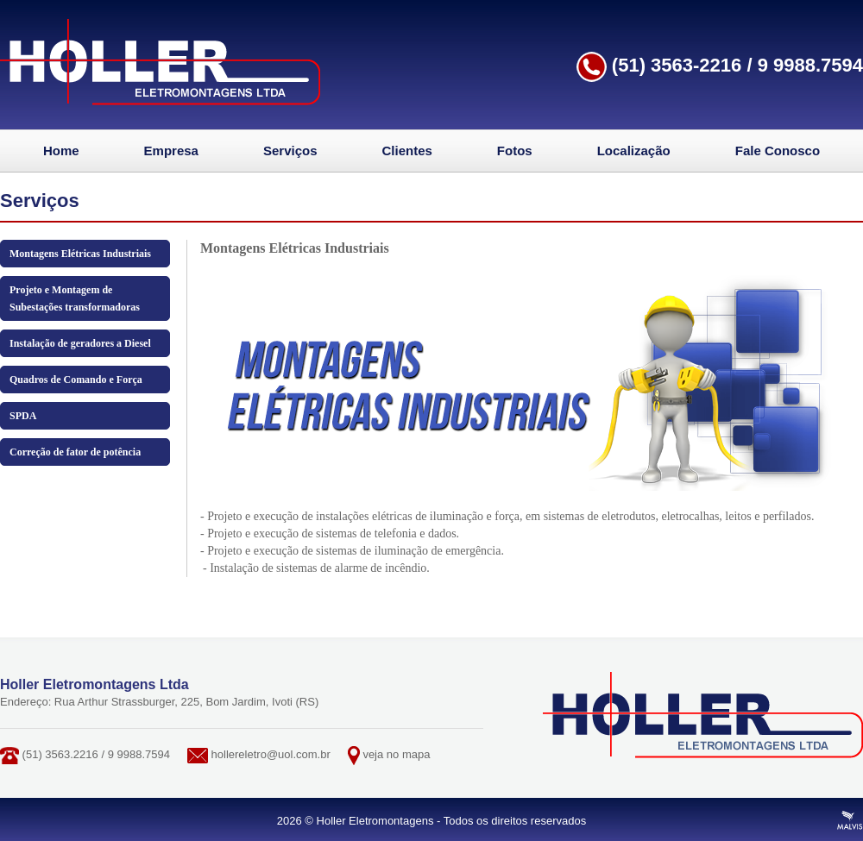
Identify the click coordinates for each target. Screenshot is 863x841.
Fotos (514, 150)
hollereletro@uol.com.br (271, 754)
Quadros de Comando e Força (75, 379)
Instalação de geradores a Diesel (80, 343)
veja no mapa (396, 754)
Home (61, 150)
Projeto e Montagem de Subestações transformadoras (74, 298)
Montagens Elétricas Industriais (80, 254)
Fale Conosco (777, 150)
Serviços (290, 150)
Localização (634, 150)
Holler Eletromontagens (160, 62)
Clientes (407, 150)
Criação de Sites (850, 820)
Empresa (171, 150)
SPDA (22, 416)
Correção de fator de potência (75, 452)
